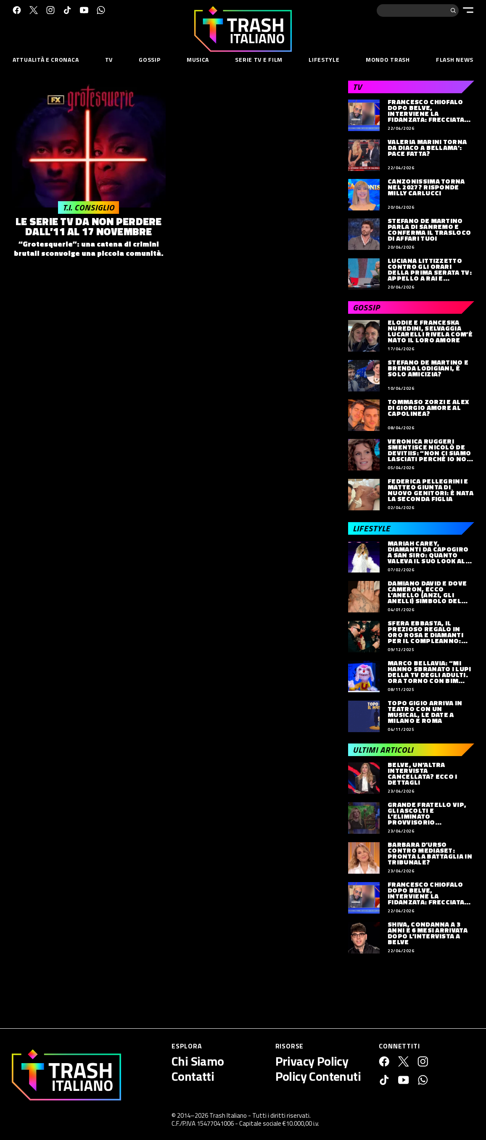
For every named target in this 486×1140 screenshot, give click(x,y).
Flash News (454, 59)
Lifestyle (324, 59)
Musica (198, 59)
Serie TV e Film (259, 59)
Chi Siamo (198, 1061)
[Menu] (468, 10)
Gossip (149, 59)
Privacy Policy (312, 1061)
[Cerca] (453, 10)
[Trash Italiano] (66, 1074)
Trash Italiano (228, 1115)
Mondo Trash (388, 59)
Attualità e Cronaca (46, 59)
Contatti (193, 1076)
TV (109, 59)
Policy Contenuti (318, 1076)
